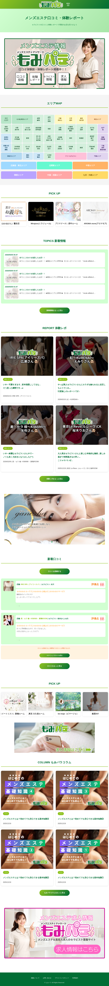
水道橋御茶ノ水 (60, 138)
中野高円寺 (17, 129)
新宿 (27, 138)
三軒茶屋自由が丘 (17, 147)
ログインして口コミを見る (54, 655)
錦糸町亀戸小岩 (92, 138)
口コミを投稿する (54, 571)
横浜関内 (27, 156)
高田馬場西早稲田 (38, 129)
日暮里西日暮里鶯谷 (70, 128)
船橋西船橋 (103, 138)
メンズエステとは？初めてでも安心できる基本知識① (81, 878)
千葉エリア (97, 156)
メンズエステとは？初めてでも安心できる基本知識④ (26, 819)
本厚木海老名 (6, 138)
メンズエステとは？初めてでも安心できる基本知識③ (81, 819)
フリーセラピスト (70, 156)
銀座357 (95, 714)
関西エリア (18, 175)
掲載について (35, 978)
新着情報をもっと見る (54, 310)
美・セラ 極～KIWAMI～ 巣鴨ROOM (34, 618)
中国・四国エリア (54, 175)
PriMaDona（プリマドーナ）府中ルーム (63, 223)
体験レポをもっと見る (54, 479)
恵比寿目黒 (38, 147)
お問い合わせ (47, 978)
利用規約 (75, 978)
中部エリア (90, 165)
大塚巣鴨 (59, 129)
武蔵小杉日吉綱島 (6, 147)
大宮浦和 (70, 119)
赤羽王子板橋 (49, 119)
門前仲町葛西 (92, 147)
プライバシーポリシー (62, 978)
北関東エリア (54, 165)
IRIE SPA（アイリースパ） (30, 584)
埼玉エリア (97, 119)
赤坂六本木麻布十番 (49, 138)
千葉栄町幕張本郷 (103, 147)
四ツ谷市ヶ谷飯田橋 (38, 138)
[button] (102, 63)
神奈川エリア (11, 156)
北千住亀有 (92, 129)
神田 (70, 138)
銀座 (81, 147)
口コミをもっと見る (54, 666)
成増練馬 (38, 119)
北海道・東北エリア (19, 165)
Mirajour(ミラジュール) (41, 223)
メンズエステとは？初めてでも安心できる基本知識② (26, 878)
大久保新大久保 (27, 129)
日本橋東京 (71, 147)
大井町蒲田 (49, 156)
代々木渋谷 (27, 147)
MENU (68, 4)
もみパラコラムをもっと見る (54, 893)
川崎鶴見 (38, 156)
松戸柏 (102, 129)
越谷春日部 (81, 119)
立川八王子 (6, 119)
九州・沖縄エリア (90, 175)
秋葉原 (81, 138)
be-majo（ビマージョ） (68, 714)
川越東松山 (60, 119)
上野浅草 (81, 129)
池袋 (49, 129)
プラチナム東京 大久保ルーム (33, 714)
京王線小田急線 (17, 138)
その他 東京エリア (22, 119)
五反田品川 (49, 147)
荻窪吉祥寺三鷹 (6, 128)
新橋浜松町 (60, 147)
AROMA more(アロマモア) (95, 223)
